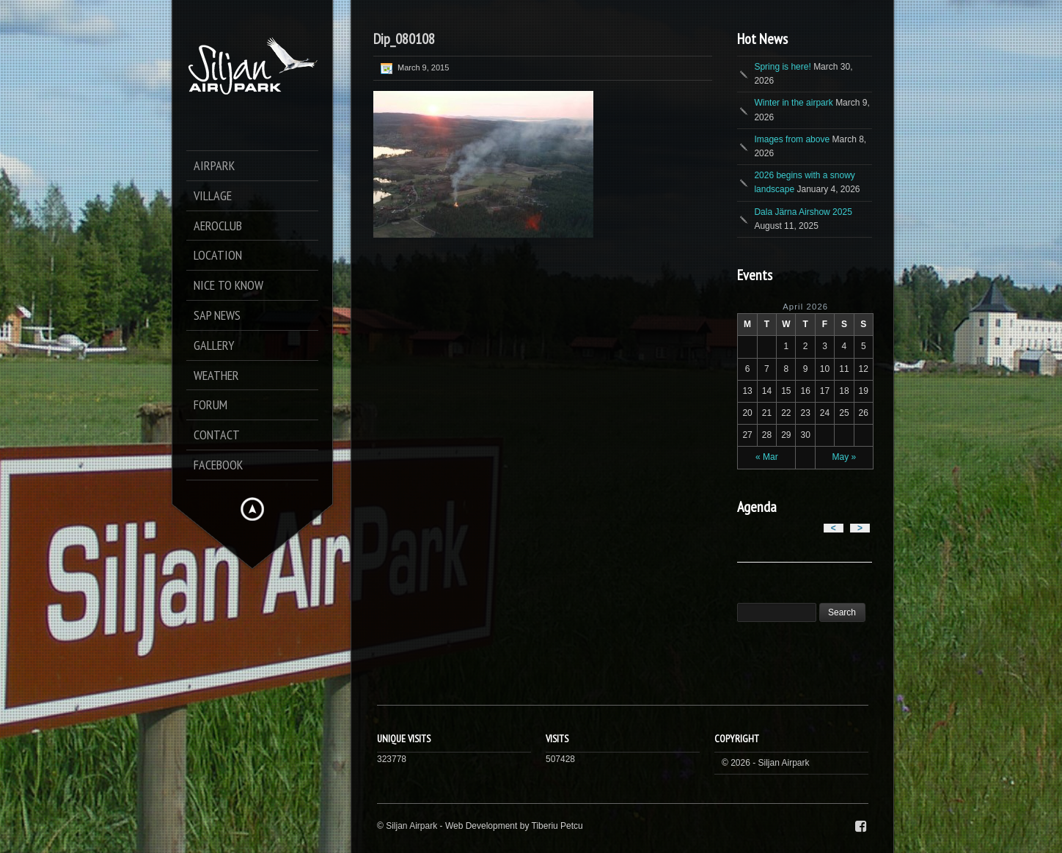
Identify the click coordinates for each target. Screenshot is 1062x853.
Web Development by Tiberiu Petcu (514, 826)
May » (844, 457)
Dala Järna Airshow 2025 (803, 212)
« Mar (766, 457)
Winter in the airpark (793, 103)
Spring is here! (782, 67)
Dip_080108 (404, 38)
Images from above (792, 139)
